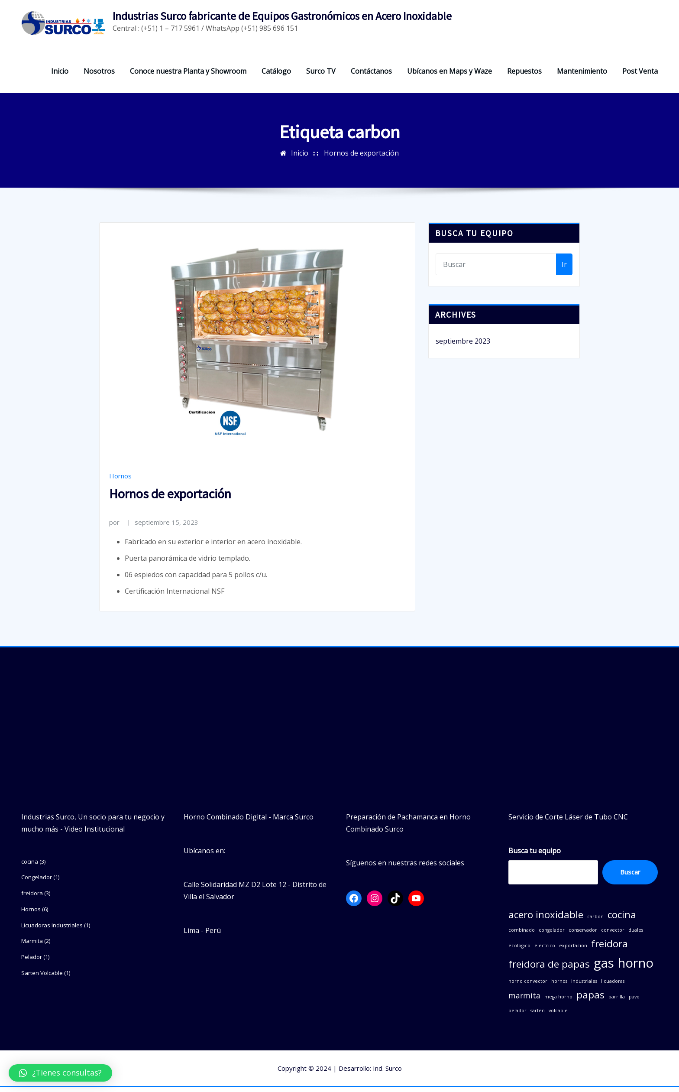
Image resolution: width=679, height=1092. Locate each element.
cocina (29, 866)
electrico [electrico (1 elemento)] (544, 951)
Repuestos (524, 76)
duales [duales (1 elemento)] (635, 935)
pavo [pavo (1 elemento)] (634, 1002)
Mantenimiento (582, 76)
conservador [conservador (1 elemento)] (583, 935)
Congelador (36, 882)
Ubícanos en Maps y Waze (449, 76)
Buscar (630, 877)
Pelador (31, 962)
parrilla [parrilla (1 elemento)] (616, 1002)
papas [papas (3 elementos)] (590, 1000)
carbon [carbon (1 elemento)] (595, 922)
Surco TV (321, 76)
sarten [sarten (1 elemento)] (537, 1015)
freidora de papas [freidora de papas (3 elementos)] (549, 969)
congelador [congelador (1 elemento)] (552, 935)
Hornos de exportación (361, 157)
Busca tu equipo (534, 855)
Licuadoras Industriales (52, 930)
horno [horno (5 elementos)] (635, 968)
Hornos (120, 480)
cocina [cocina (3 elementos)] (622, 919)
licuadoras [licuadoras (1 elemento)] (612, 986)
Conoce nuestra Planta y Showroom (188, 76)
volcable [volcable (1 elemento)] (558, 1015)
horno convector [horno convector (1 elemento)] (527, 986)
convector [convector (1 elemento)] (612, 935)
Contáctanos (371, 76)
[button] (60, 1073)
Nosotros (99, 76)
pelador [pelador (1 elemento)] (517, 1015)
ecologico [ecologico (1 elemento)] (519, 951)
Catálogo (276, 76)
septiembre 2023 (463, 346)
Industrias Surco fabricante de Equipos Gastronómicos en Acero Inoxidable (282, 16)
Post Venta (640, 76)
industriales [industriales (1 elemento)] (584, 986)
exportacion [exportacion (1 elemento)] (573, 951)
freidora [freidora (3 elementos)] (609, 949)
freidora (32, 898)
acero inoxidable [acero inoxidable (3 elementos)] (545, 919)
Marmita (32, 946)
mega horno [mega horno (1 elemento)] (558, 1002)
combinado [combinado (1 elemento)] (521, 935)
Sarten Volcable (42, 978)
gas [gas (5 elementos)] (604, 968)
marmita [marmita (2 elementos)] (524, 1000)
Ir (564, 269)
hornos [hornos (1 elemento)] (559, 986)
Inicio (59, 76)
